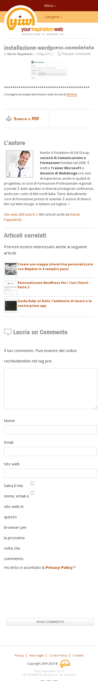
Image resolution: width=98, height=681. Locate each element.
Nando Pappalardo (20, 54)
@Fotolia (72, 94)
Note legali (36, 655)
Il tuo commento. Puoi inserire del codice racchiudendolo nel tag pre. (40, 355)
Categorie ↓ (53, 16)
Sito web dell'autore (19, 214)
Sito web (12, 463)
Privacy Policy (59, 567)
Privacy (19, 655)
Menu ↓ (50, 5)
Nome (9, 420)
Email (8, 442)
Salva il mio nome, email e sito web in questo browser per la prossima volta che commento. (16, 522)
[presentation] (25, 595)
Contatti (78, 655)
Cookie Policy (58, 655)
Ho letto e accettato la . (40, 567)
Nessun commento (77, 54)
